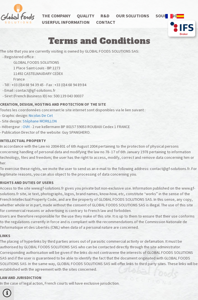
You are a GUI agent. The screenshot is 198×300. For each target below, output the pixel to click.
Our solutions (132, 15)
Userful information (66, 22)
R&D (105, 15)
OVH (26, 126)
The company (56, 15)
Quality (85, 15)
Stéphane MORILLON (40, 121)
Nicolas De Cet (41, 115)
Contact (105, 22)
